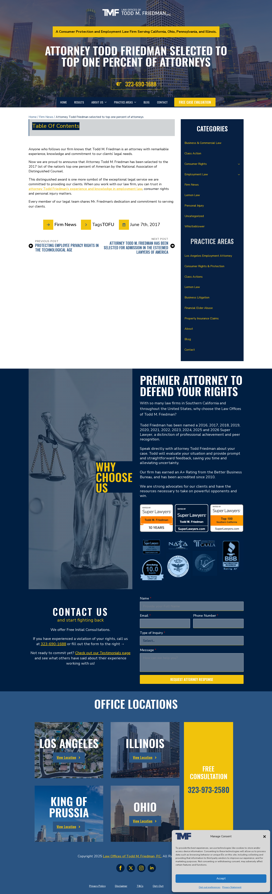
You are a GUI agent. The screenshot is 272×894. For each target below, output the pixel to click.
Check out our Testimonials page (102, 652)
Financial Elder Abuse (199, 308)
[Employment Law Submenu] (240, 174)
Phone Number (205, 615)
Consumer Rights (196, 164)
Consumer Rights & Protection (204, 266)
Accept (221, 878)
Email (145, 615)
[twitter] (131, 868)
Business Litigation (197, 297)
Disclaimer (121, 886)
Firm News (46, 117)
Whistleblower (195, 226)
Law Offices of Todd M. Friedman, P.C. (132, 856)
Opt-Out (158, 886)
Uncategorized (194, 216)
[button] (264, 836)
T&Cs (140, 886)
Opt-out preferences (209, 887)
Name (145, 598)
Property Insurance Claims (202, 318)
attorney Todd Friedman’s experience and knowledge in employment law (85, 189)
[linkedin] (152, 868)
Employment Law (196, 174)
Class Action (193, 153)
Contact (162, 102)
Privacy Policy (97, 886)
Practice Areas (123, 102)
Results (79, 102)
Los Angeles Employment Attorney (208, 256)
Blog (147, 102)
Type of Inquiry (152, 632)
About (189, 329)
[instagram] (141, 868)
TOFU (108, 225)
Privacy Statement (231, 887)
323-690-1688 (53, 643)
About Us (97, 102)
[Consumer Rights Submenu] (240, 164)
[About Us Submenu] (106, 102)
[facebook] (120, 868)
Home (63, 102)
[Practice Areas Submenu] (136, 102)
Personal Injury (194, 206)
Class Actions (194, 277)
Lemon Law (192, 195)
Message (148, 650)
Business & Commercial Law (203, 143)
